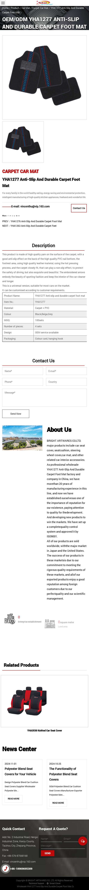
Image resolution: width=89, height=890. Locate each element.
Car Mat (26, 7)
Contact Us (79, 208)
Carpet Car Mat (40, 7)
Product (15, 7)
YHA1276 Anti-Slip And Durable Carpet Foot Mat (36, 221)
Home (5, 7)
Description (43, 245)
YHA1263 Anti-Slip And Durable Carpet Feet (33, 225)
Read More (13, 798)
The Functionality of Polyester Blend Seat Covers (63, 774)
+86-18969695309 (17, 868)
